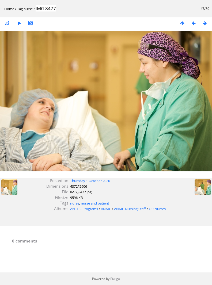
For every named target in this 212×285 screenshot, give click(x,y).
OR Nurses (157, 208)
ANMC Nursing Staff (130, 208)
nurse (28, 8)
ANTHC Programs (84, 208)
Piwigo (115, 278)
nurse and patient (95, 203)
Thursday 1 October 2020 (90, 180)
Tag (20, 8)
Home (9, 8)
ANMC (106, 208)
